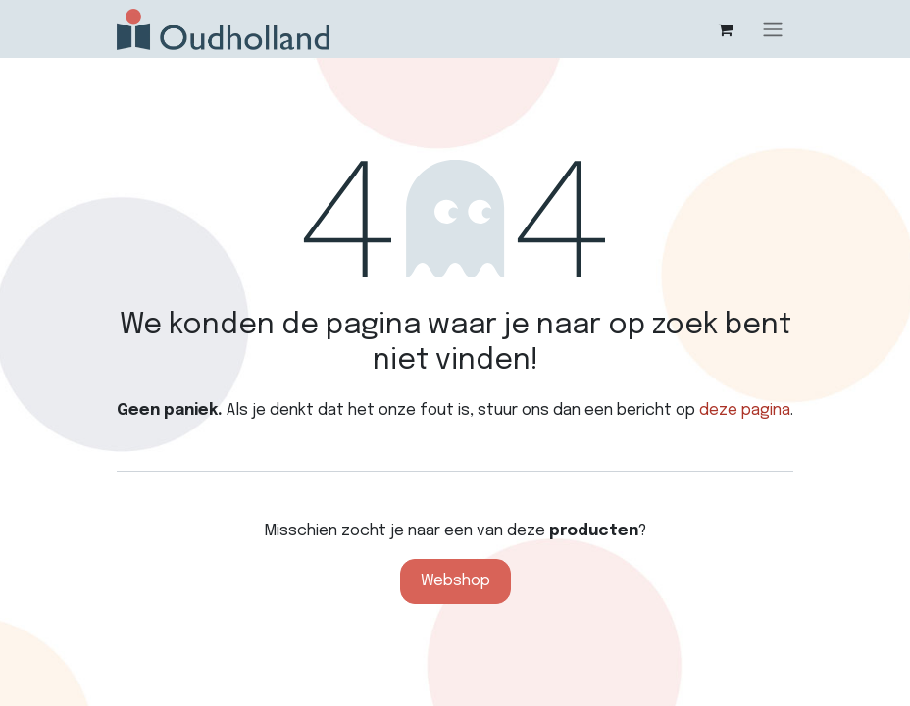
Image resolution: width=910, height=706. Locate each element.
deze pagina (744, 410)
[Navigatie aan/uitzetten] (772, 29)
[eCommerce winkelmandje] (724, 29)
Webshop (455, 581)
